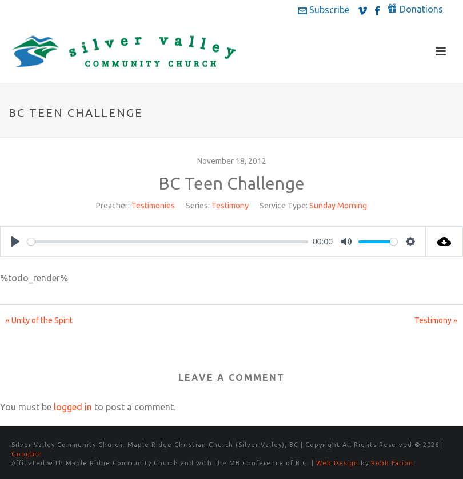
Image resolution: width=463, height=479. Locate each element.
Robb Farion (392, 463)
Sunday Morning (338, 205)
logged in (73, 407)
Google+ (26, 453)
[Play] (15, 241)
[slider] (167, 241)
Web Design (337, 463)
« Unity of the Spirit (39, 320)
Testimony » (435, 320)
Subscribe (323, 10)
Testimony (230, 205)
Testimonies (153, 205)
